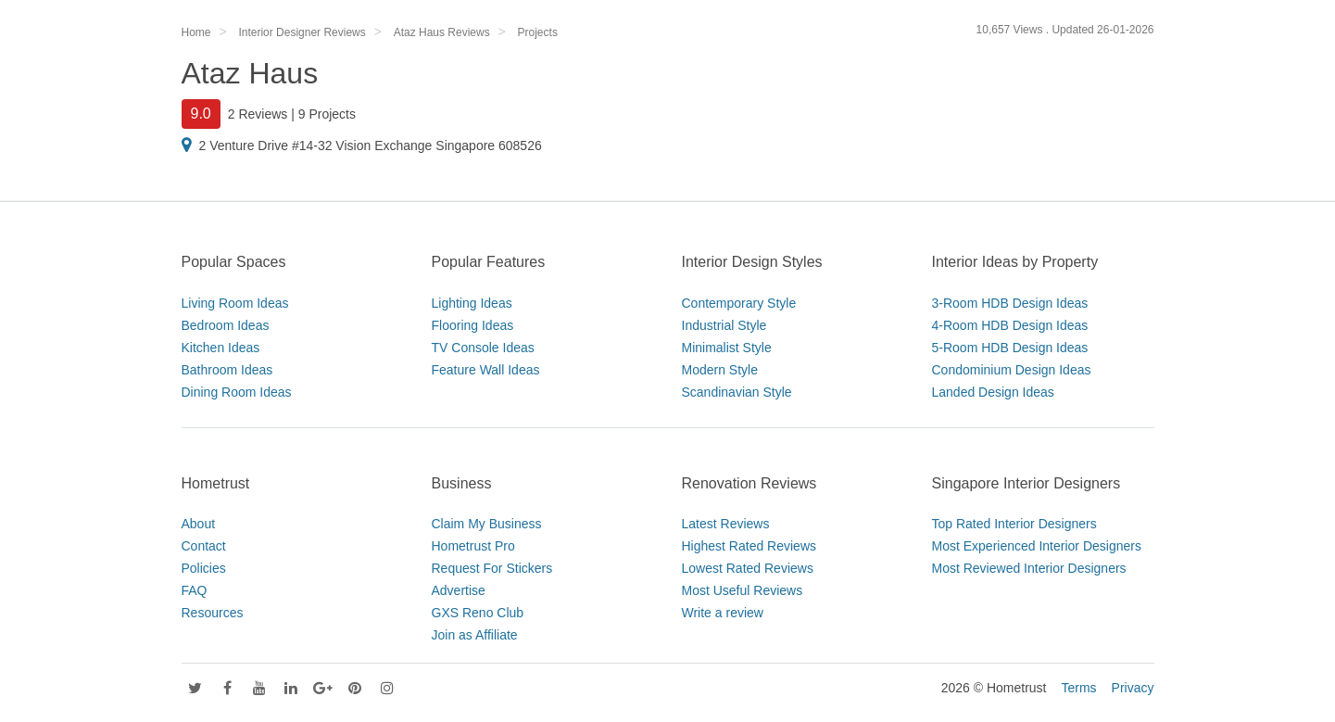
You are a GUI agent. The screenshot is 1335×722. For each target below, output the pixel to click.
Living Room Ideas (235, 303)
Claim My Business (487, 523)
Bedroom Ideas (226, 325)
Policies (204, 568)
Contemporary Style (739, 303)
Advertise (458, 590)
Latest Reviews (726, 523)
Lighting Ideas (472, 303)
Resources (213, 612)
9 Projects (327, 114)
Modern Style (720, 369)
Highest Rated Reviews (749, 545)
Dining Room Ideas (237, 392)
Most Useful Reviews (742, 590)
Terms (1078, 687)
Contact (204, 545)
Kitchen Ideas (221, 347)
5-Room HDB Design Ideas (1010, 347)
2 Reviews (258, 114)
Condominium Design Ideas (1011, 369)
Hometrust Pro (473, 545)
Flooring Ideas (473, 325)
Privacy (1133, 687)
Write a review (722, 612)
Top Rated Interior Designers (1014, 523)
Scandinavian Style (737, 392)
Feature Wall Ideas (486, 369)
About (199, 523)
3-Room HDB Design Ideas (1010, 303)
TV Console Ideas (483, 347)
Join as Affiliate (475, 634)
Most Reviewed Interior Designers (1029, 568)
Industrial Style (724, 325)
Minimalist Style (727, 347)
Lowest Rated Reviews (747, 568)
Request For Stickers (492, 568)
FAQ (195, 590)
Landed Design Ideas (993, 392)
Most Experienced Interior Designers (1036, 545)
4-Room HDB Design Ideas (1010, 325)
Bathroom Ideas (227, 369)
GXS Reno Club (478, 612)
